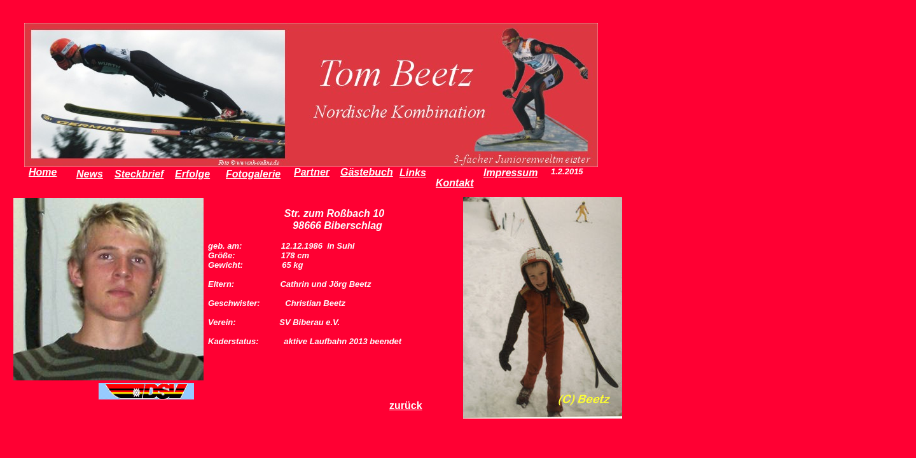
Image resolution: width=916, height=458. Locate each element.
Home (43, 172)
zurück (405, 405)
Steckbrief (138, 174)
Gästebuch (366, 172)
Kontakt (455, 182)
